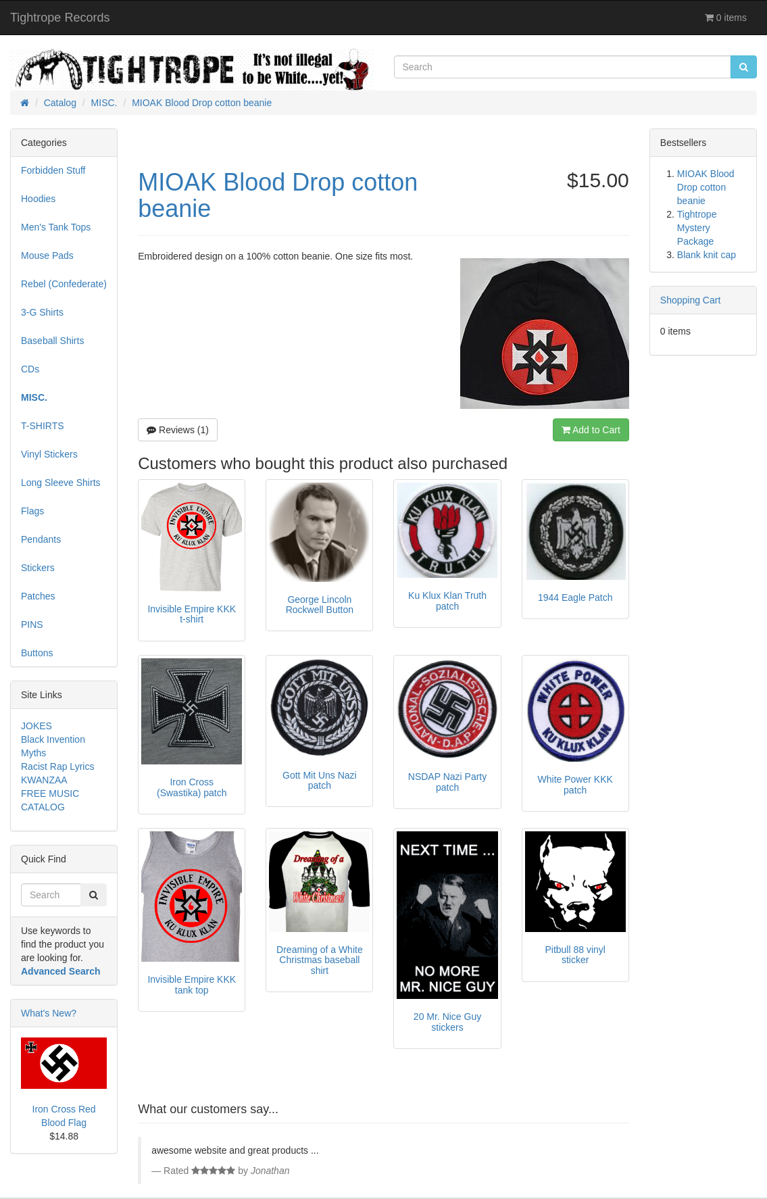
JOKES (36, 725)
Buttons (37, 652)
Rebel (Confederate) (64, 283)
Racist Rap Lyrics (57, 766)
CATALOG (43, 807)
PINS (32, 624)
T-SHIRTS (42, 425)
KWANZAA (44, 780)
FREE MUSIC (50, 793)
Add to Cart (591, 429)
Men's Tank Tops (56, 227)
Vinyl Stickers (49, 454)
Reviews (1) (178, 429)
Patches (38, 596)
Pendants (41, 539)
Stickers (38, 567)
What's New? (48, 1013)
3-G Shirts (42, 312)
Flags (32, 511)
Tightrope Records (59, 17)
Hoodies (38, 198)
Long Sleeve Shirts (61, 482)
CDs (30, 369)
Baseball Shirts (52, 340)
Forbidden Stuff (53, 170)
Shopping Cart (690, 300)
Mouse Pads (47, 255)
